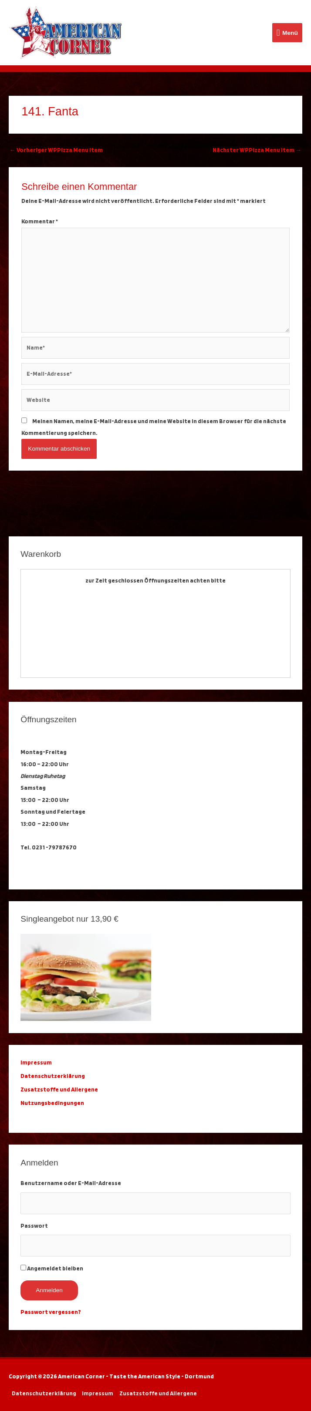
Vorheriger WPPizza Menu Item (56, 149)
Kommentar (39, 221)
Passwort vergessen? (50, 1311)
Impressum (97, 1393)
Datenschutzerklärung (53, 1075)
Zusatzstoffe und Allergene (59, 1089)
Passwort (34, 1225)
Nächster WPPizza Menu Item (257, 149)
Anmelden (49, 1290)
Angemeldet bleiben (55, 1268)
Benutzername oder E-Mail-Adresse (70, 1182)
